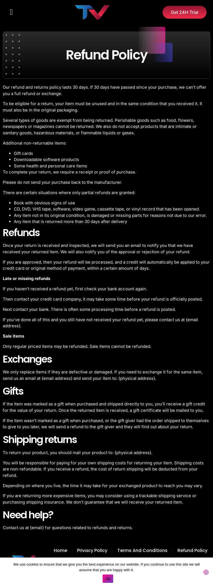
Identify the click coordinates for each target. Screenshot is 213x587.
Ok (107, 579)
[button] (11, 12)
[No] (206, 572)
